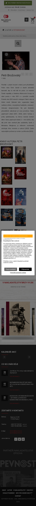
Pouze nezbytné (11, 269)
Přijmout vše (25, 269)
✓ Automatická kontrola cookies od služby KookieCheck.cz (14, 239)
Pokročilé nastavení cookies (18, 272)
